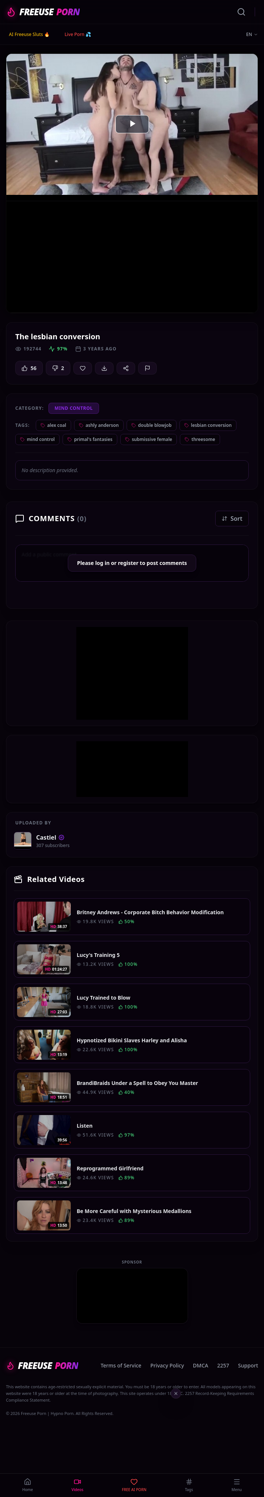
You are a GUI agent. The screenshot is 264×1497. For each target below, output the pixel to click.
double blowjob (151, 425)
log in (102, 562)
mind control (37, 439)
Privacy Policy (167, 1365)
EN (252, 34)
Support (248, 1365)
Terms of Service (121, 1365)
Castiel (50, 837)
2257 (223, 1365)
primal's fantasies (89, 439)
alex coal (53, 425)
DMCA (200, 1365)
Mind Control (74, 408)
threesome (200, 439)
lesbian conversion (208, 425)
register (128, 562)
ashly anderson (99, 425)
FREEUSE (43, 12)
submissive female (148, 439)
